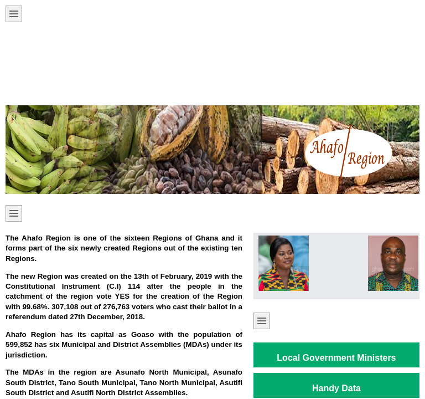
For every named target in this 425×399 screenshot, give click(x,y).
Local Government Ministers (336, 357)
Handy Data (336, 388)
